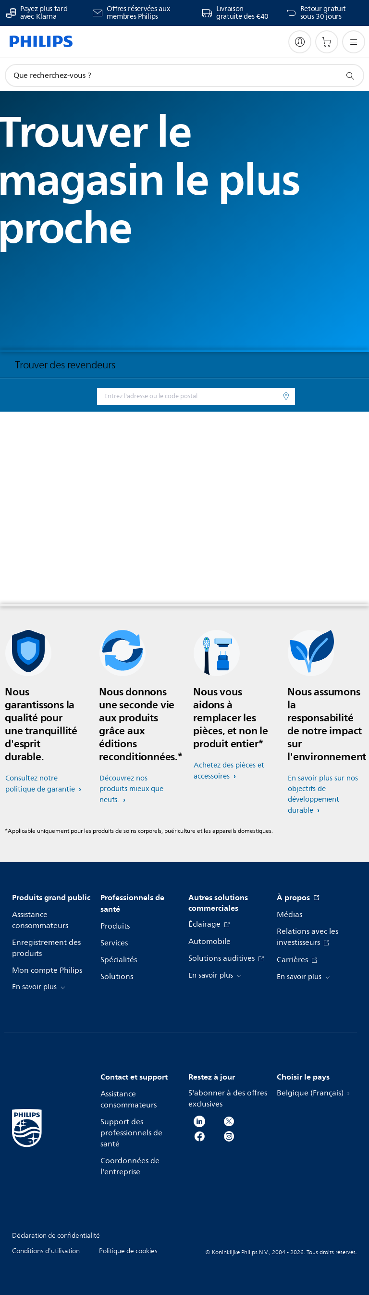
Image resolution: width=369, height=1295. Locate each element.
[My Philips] (299, 41)
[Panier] (326, 41)
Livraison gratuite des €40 (242, 13)
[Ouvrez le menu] (353, 41)
